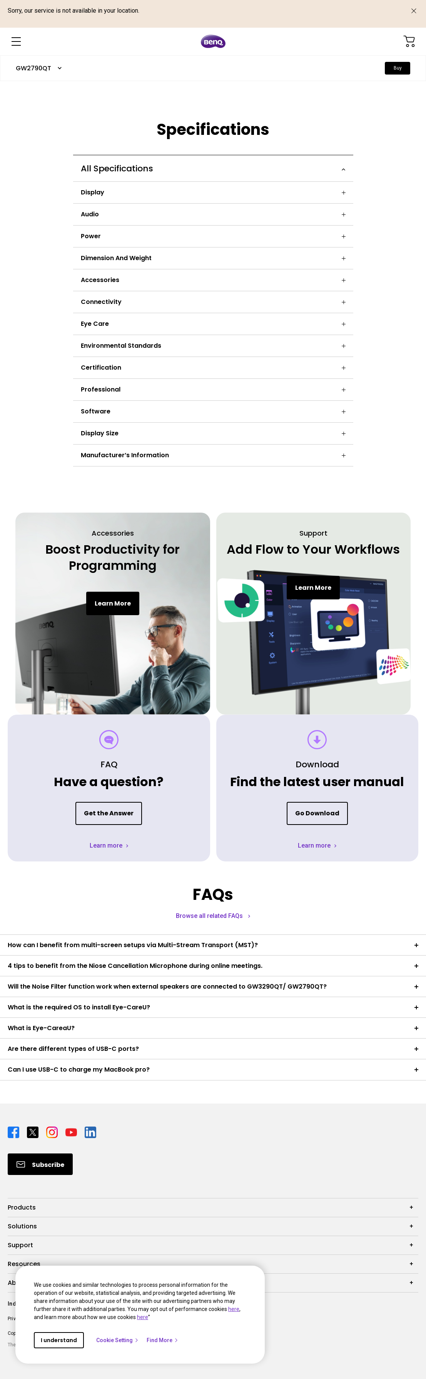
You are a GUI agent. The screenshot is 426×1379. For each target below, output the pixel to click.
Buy (398, 68)
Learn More (113, 603)
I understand (59, 1340)
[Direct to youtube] (72, 1131)
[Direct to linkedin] (90, 1131)
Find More (163, 1340)
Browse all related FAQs (210, 915)
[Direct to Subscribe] (40, 1164)
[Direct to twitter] (33, 1131)
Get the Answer (109, 813)
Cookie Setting (117, 1340)
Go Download (317, 813)
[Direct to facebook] (14, 1131)
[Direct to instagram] (52, 1131)
